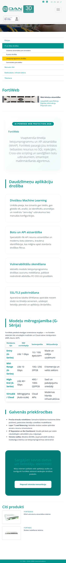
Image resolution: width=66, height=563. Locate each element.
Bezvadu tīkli (9, 67)
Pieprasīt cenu (46, 105)
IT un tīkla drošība (11, 46)
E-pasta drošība (11, 54)
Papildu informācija (48, 103)
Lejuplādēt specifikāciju (49, 101)
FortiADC (28, 528)
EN (55, 2)
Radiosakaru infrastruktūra (15, 72)
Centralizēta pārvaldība (14, 62)
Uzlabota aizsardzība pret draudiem (18, 50)
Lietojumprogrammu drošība (16, 58)
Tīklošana (8, 78)
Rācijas (7, 40)
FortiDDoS (28, 511)
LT (60, 2)
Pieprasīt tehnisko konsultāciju (33, 484)
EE (52, 2)
